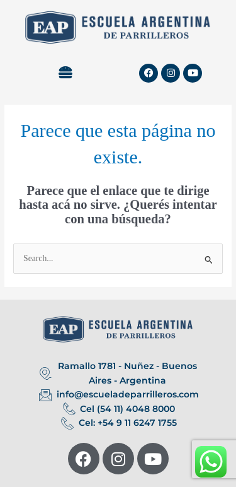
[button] (65, 73)
